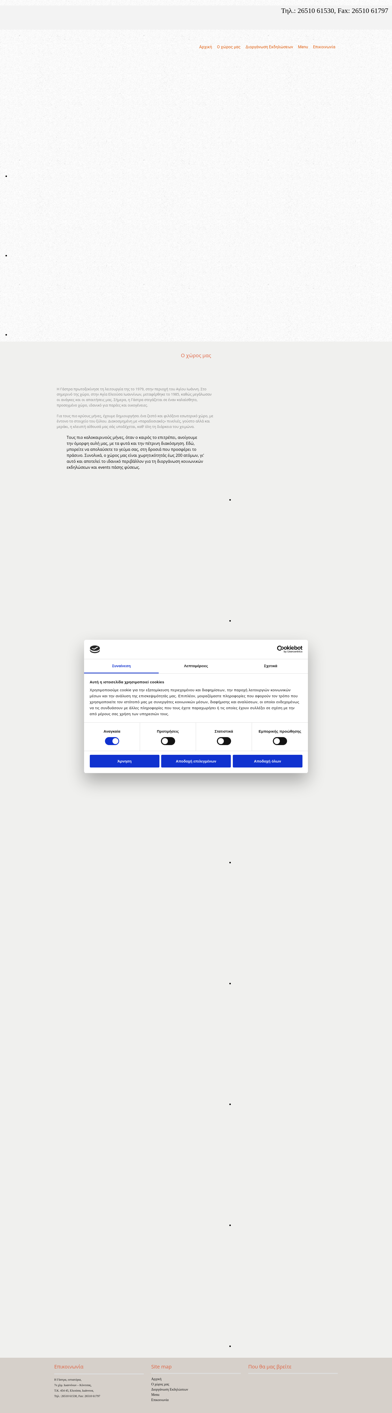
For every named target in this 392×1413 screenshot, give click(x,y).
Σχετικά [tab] (270, 666)
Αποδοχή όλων (267, 761)
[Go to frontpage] (77, 80)
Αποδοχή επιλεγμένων (196, 761)
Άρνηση (124, 761)
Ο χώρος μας (229, 47)
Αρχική (205, 47)
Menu (303, 47)
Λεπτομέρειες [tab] (196, 666)
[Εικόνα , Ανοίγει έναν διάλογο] (159, 176)
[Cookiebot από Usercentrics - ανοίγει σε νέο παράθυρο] (280, 649)
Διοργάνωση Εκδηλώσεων (269, 47)
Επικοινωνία (324, 47)
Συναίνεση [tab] (121, 666)
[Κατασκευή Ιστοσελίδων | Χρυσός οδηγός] (58, 1405)
